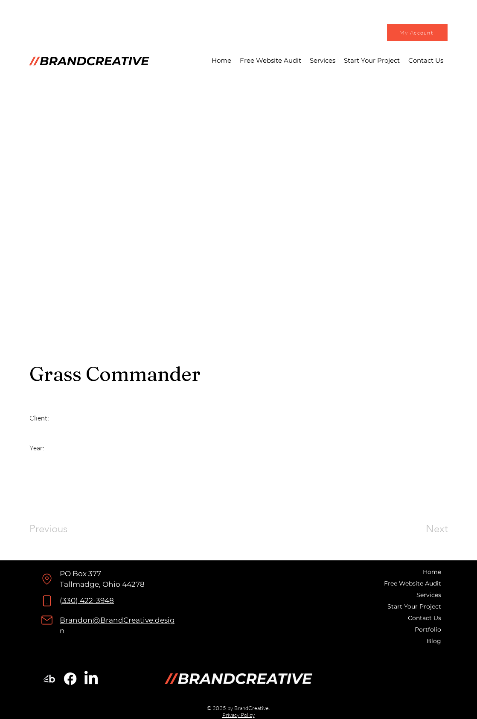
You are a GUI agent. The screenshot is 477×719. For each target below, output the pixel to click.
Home (432, 572)
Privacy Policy (238, 714)
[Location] (46, 578)
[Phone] (47, 600)
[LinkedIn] (91, 678)
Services (428, 595)
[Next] (420, 528)
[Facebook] (70, 678)
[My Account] (417, 32)
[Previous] (59, 528)
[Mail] (46, 620)
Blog (434, 641)
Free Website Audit (413, 583)
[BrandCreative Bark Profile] (49, 678)
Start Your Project (414, 606)
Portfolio (428, 629)
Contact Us (424, 618)
